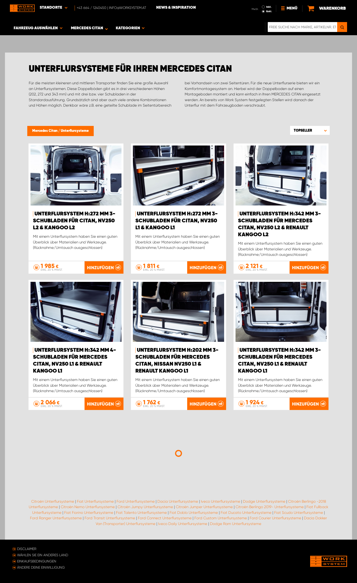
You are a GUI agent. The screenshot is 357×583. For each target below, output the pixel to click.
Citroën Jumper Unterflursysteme (204, 507)
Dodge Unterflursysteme (264, 501)
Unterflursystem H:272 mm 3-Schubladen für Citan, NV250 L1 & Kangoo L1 (176, 221)
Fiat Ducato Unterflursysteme (246, 512)
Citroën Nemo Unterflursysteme (88, 507)
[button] (310, 130)
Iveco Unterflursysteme (220, 501)
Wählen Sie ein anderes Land (42, 555)
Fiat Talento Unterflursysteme (141, 512)
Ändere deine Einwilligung (41, 567)
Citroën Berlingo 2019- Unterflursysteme (270, 507)
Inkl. (268, 7)
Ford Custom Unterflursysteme (220, 518)
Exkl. (269, 11)
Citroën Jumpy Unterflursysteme (145, 507)
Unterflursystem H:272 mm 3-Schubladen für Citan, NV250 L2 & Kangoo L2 (74, 221)
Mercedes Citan (45, 131)
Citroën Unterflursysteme (52, 501)
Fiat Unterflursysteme (95, 501)
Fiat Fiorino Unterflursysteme (88, 512)
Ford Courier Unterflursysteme (275, 518)
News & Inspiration (176, 8)
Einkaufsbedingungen (36, 561)
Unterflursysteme (75, 131)
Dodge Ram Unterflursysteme (235, 524)
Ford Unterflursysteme (136, 501)
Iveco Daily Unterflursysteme (182, 524)
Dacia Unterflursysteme (177, 501)
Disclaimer (26, 549)
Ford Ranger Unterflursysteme (56, 518)
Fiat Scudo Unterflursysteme (298, 512)
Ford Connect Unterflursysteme (165, 518)
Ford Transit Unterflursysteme (110, 518)
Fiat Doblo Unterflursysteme (194, 512)
